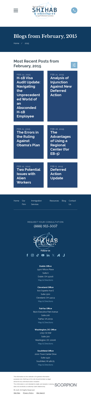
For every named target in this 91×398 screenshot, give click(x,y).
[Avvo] (58, 255)
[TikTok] (37, 255)
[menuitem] (17, 392)
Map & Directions (45, 280)
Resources (54, 201)
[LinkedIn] (48, 255)
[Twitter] (53, 255)
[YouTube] (42, 255)
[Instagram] (32, 255)
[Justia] (63, 255)
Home (16, 201)
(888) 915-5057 (45, 226)
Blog (64, 201)
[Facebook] (27, 255)
